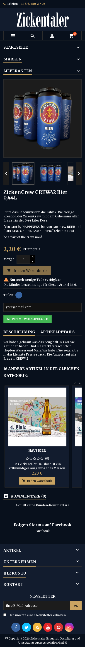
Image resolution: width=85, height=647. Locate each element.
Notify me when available (27, 319)
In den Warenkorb (26, 270)
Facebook (42, 531)
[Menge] (23, 259)
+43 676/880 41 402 (32, 3)
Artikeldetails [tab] (57, 332)
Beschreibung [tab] (19, 332)
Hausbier (37, 450)
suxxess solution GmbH (51, 642)
